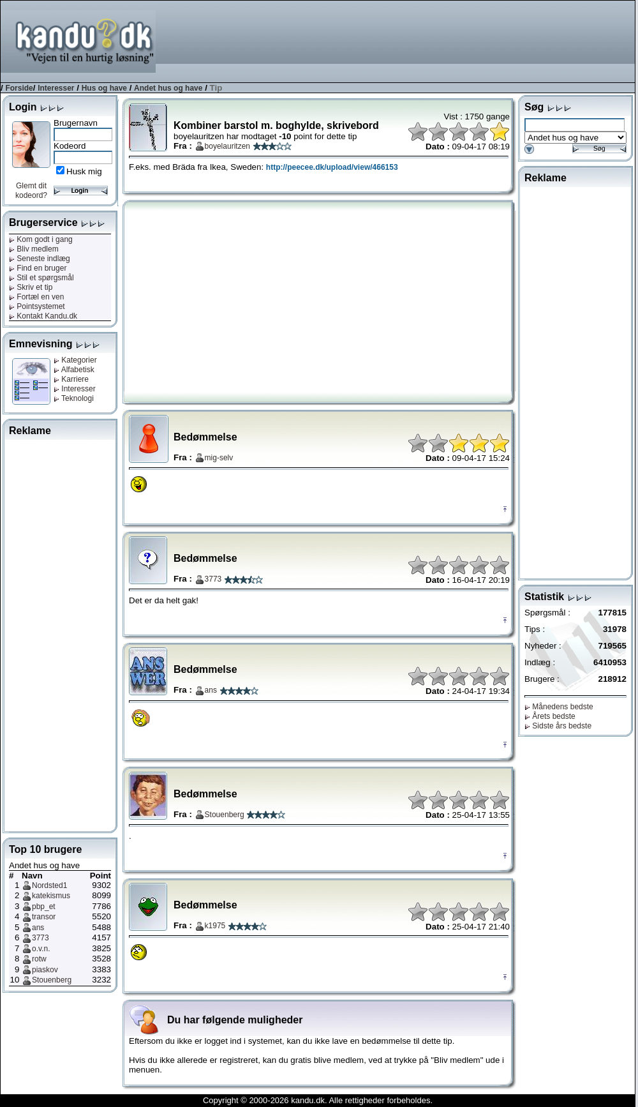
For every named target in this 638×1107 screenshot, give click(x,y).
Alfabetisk (74, 369)
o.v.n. (41, 948)
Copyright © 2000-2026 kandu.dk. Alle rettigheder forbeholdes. (318, 1100)
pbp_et (44, 906)
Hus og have (104, 88)
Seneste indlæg (39, 258)
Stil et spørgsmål (41, 277)
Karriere (71, 379)
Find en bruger (37, 268)
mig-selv (219, 457)
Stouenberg (51, 979)
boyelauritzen (227, 146)
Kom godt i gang (41, 239)
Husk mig (84, 171)
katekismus (51, 895)
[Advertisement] (586, 40)
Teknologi (74, 398)
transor (44, 916)
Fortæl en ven (36, 296)
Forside (19, 88)
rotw (39, 958)
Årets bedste (549, 716)
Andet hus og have (168, 88)
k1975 (215, 925)
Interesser (56, 88)
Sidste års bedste (557, 725)
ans (38, 927)
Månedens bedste (558, 706)
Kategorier (75, 360)
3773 (40, 937)
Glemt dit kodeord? (31, 190)
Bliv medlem (34, 249)
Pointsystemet (37, 306)
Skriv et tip (30, 287)
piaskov (45, 969)
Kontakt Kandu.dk (43, 316)
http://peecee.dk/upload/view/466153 (332, 167)
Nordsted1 (49, 885)
